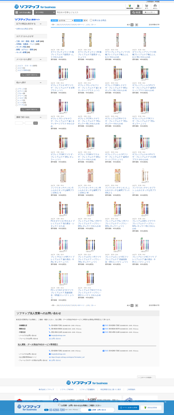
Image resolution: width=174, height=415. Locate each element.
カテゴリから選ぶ (25, 12)
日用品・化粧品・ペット (27, 44)
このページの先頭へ (146, 377)
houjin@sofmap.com (58, 335)
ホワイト (22, 91)
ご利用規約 (150, 2)
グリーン (22, 96)
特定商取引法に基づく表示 (111, 389)
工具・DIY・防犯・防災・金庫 (30, 41)
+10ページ (80, 24)
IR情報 (157, 2)
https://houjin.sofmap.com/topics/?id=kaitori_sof (67, 357)
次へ (92, 24)
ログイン (155, 7)
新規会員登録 (130, 7)
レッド (21, 100)
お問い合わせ (56, 338)
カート (147, 7)
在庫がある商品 (24, 29)
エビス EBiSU (24, 70)
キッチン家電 (23, 52)
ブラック (22, 89)
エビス (21, 68)
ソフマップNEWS (66, 389)
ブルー (21, 93)
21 (88, 24)
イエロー (22, 98)
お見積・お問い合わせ (97, 410)
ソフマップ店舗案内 (87, 389)
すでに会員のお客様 (130, 407)
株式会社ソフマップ (46, 389)
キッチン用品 (23, 47)
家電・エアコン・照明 (26, 50)
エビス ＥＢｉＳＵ (27, 66)
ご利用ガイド (138, 7)
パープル (22, 105)
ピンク (22, 103)
